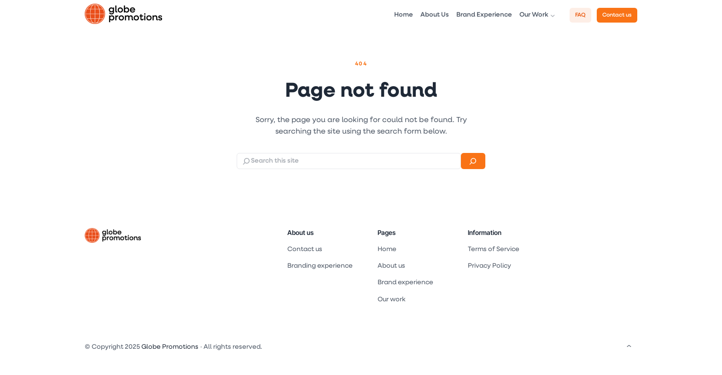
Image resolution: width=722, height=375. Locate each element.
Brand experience (405, 282)
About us (300, 232)
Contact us (617, 15)
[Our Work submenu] (552, 15)
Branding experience (320, 266)
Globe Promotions (169, 347)
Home (387, 249)
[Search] (473, 161)
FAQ (580, 15)
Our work (391, 299)
